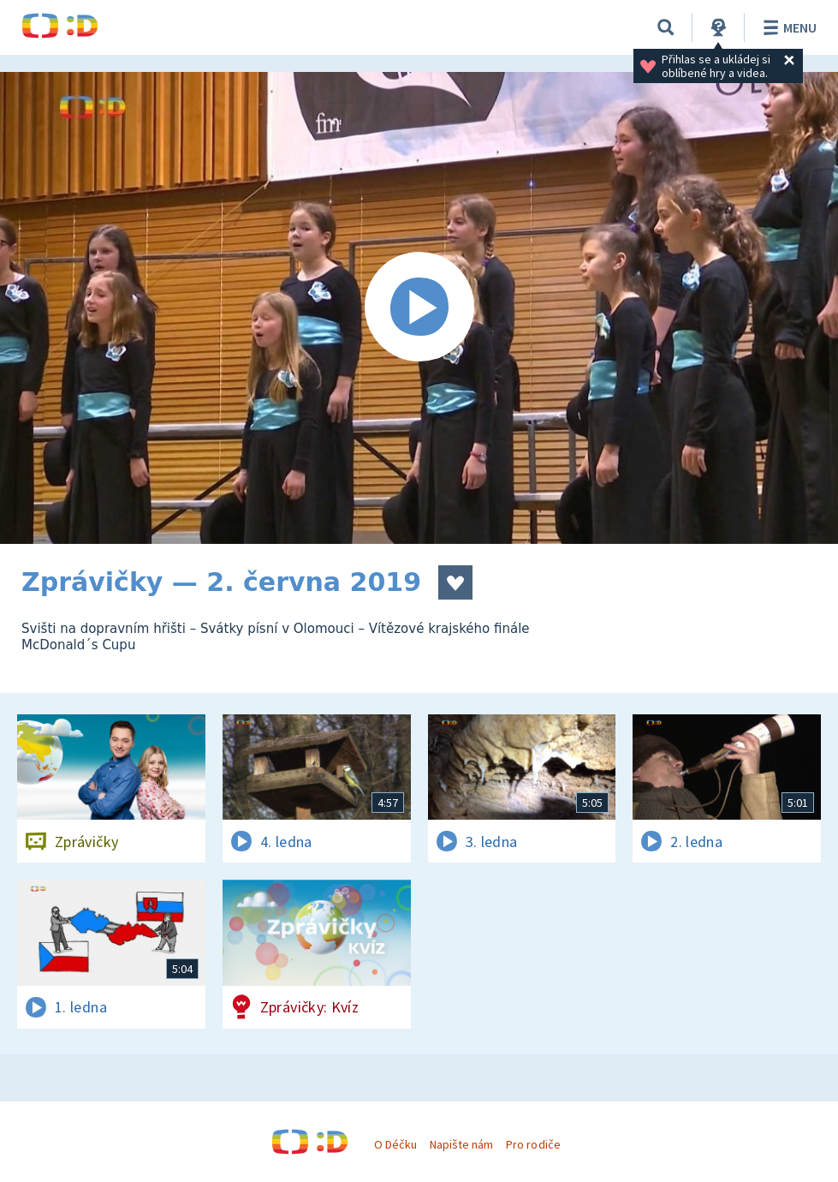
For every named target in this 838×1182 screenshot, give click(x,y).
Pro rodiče (533, 1144)
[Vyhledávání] (666, 27)
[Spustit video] (419, 308)
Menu (787, 27)
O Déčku (395, 1144)
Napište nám (461, 1144)
